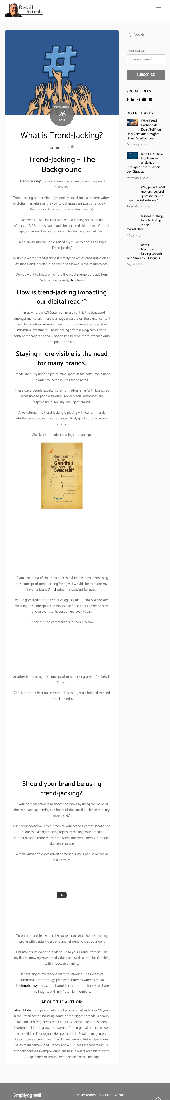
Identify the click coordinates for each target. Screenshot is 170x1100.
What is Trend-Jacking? (62, 136)
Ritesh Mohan (23, 1010)
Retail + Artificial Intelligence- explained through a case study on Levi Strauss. (145, 163)
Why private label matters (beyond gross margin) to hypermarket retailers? (146, 194)
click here (77, 280)
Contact (105, 1095)
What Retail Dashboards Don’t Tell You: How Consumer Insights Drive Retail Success (144, 130)
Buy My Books (85, 1095)
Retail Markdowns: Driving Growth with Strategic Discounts (144, 251)
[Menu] (158, 6)
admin (55, 148)
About (120, 1095)
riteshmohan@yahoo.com (33, 986)
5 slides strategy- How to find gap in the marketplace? (145, 223)
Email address (136, 51)
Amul (52, 590)
